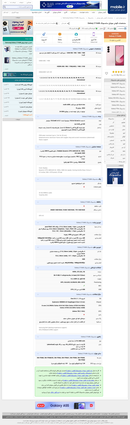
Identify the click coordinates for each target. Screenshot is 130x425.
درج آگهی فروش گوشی (46, 414)
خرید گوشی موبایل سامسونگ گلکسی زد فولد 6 (79, 371)
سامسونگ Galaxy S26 (118, 105)
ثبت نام (6, 12)
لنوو (124, 133)
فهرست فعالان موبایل (118, 417)
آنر (113, 122)
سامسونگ (91, 18)
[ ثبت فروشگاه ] (27, 115)
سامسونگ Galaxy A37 (118, 91)
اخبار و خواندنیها (37, 12)
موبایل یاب (105, 414)
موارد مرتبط (28, 39)
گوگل (123, 137)
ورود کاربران (15, 12)
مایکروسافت (110, 137)
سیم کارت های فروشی (33, 414)
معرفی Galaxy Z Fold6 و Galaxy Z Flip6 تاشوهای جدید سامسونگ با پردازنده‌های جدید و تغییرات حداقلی (22, 61)
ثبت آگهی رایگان (54, 392)
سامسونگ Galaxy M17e (118, 87)
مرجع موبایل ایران (121, 18)
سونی (123, 129)
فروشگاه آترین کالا (26, 89)
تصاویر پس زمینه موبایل (63, 417)
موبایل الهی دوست (26, 98)
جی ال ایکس (110, 155)
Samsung (115, 34)
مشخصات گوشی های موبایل (105, 18)
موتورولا (112, 133)
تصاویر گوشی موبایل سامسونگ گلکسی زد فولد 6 (85, 385)
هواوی (123, 122)
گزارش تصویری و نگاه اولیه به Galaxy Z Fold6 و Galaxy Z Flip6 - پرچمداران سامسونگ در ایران (22, 50)
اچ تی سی (111, 129)
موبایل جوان (28, 94)
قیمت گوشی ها (80, 414)
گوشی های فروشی (59, 414)
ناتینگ (112, 158)
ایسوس (112, 140)
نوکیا (124, 126)
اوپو (124, 144)
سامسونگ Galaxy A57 (118, 95)
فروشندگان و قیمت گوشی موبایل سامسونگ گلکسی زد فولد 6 (74, 373)
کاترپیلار (112, 147)
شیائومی (111, 126)
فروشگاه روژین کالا (26, 85)
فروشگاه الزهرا (27, 102)
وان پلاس (111, 144)
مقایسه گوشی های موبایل (93, 414)
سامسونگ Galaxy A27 (118, 84)
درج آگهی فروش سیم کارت (17, 414)
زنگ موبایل (53, 417)
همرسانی (63, 23)
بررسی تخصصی (70, 414)
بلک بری (123, 140)
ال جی (123, 147)
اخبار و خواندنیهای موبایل (79, 417)
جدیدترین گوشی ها (114, 414)
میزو (124, 158)
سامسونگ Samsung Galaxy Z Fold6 (74, 18)
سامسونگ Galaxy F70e (118, 109)
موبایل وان (29, 107)
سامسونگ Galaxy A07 (118, 112)
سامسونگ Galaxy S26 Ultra (116, 98)
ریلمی (112, 151)
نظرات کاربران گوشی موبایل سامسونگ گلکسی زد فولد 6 (78, 380)
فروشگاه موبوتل (27, 111)
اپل (124, 119)
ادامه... (6, 69)
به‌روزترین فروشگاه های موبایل (23, 80)
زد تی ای (123, 155)
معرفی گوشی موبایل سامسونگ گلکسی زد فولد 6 (74, 376)
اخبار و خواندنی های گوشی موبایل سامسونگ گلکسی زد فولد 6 (77, 388)
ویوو (124, 151)
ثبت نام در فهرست (93, 417)
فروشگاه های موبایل (105, 417)
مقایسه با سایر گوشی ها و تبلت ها (45, 23)
